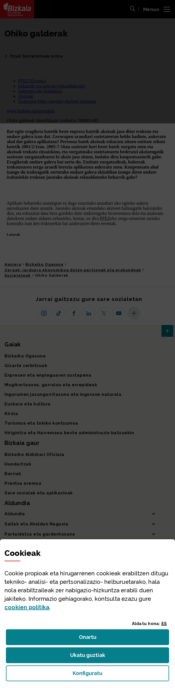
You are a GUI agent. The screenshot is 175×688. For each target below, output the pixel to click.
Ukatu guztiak (89, 656)
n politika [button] (27, 607)
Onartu (93, 638)
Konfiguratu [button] (118, 675)
